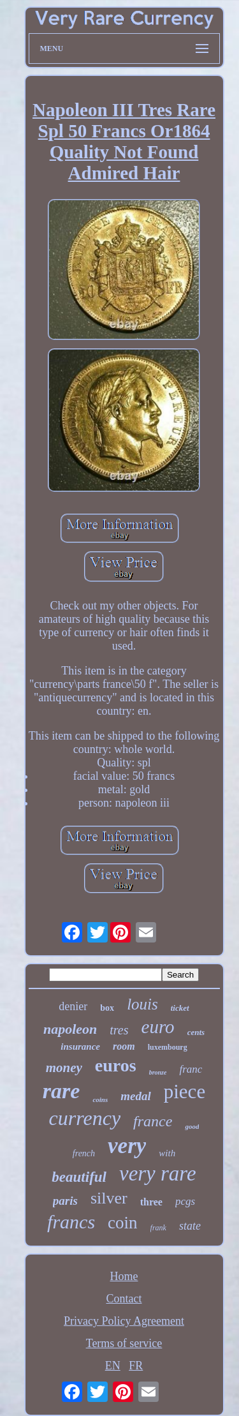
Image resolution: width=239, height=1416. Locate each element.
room (124, 1046)
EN (112, 1365)
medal (135, 1096)
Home (124, 1276)
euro (158, 1027)
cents (196, 1032)
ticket (180, 1008)
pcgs (185, 1201)
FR (136, 1365)
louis (142, 1004)
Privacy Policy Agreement (124, 1321)
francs (71, 1221)
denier (73, 1006)
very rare (157, 1173)
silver (109, 1198)
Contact (124, 1298)
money (64, 1067)
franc (190, 1069)
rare (61, 1091)
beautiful (79, 1177)
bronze (158, 1072)
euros (115, 1065)
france (152, 1121)
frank (158, 1227)
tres (119, 1030)
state (190, 1225)
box (107, 1008)
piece (184, 1091)
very (127, 1145)
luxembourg (167, 1047)
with (167, 1153)
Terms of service (124, 1343)
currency (85, 1118)
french (84, 1153)
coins (100, 1099)
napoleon (70, 1029)
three (151, 1201)
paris (65, 1200)
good (192, 1126)
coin (123, 1222)
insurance (80, 1046)
